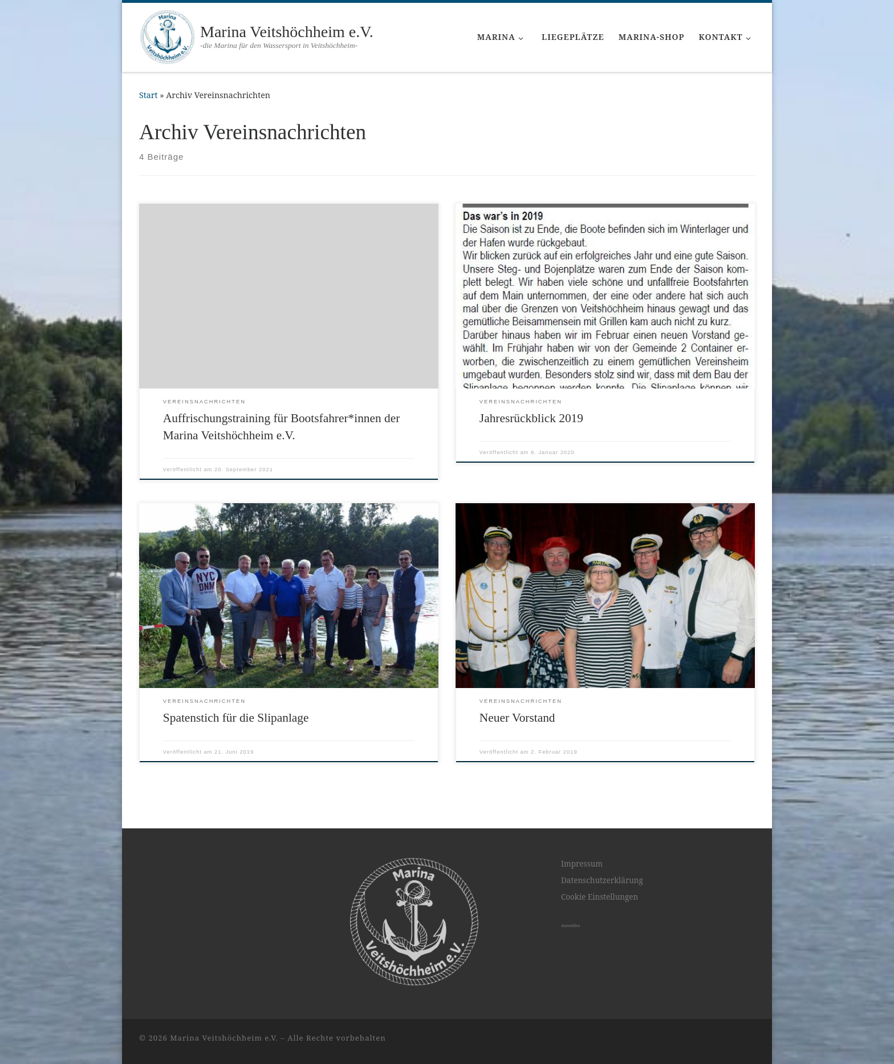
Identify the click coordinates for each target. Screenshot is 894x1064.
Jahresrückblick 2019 (531, 418)
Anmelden (570, 925)
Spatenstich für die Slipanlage (236, 718)
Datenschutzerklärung (602, 880)
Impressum (582, 864)
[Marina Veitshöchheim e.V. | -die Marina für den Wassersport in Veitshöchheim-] (167, 35)
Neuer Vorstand (517, 718)
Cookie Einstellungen (599, 897)
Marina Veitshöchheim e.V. (224, 1038)
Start (148, 95)
